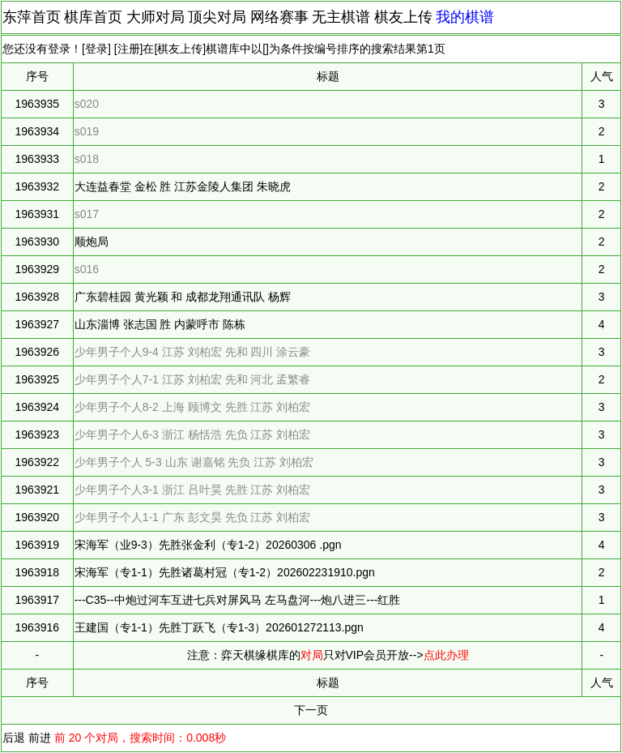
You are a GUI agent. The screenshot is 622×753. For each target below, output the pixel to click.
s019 (87, 131)
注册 (128, 48)
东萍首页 (31, 17)
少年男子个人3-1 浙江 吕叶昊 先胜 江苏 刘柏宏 (193, 489)
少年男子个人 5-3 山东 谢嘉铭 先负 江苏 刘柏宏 (194, 462)
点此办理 (446, 654)
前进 (39, 737)
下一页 (311, 710)
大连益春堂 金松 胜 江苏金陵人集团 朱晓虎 (183, 186)
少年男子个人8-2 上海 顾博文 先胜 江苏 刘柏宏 (193, 406)
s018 (87, 158)
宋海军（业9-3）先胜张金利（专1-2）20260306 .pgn (208, 544)
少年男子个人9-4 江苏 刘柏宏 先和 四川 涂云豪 (193, 351)
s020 (87, 103)
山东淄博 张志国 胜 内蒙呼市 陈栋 (160, 324)
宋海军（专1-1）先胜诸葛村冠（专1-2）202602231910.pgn (225, 572)
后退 (13, 737)
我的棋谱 (465, 17)
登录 (96, 48)
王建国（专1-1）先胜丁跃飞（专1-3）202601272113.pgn (219, 627)
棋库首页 (93, 17)
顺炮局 (92, 241)
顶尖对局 (217, 17)
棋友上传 (403, 17)
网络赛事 (279, 17)
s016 (87, 269)
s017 (87, 214)
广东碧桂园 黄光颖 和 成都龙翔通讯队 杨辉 (183, 296)
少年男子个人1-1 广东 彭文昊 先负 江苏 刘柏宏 (193, 517)
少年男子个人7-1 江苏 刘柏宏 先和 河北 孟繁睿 (193, 379)
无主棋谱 (341, 17)
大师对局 (155, 17)
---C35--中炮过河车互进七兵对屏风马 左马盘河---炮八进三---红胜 (238, 599)
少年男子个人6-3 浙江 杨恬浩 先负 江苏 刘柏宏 (193, 434)
